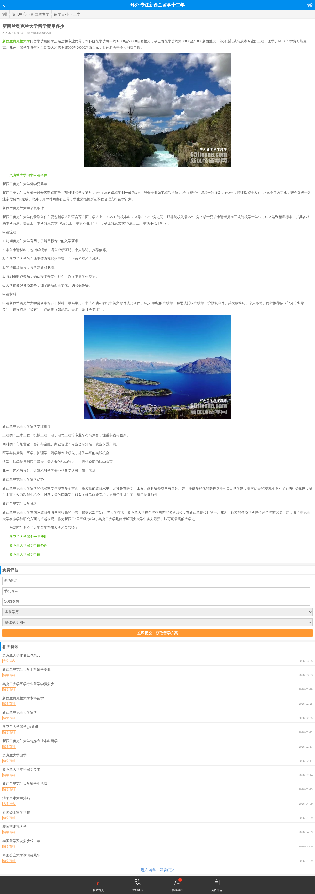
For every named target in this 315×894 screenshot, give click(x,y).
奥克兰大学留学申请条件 (28, 175)
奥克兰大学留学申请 (24, 554)
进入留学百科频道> (157, 870)
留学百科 (61, 14)
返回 (3, 4)
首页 (310, 5)
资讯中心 (19, 14)
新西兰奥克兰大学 (16, 41)
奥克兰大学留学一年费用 (28, 537)
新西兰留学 (40, 14)
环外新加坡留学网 (39, 33)
